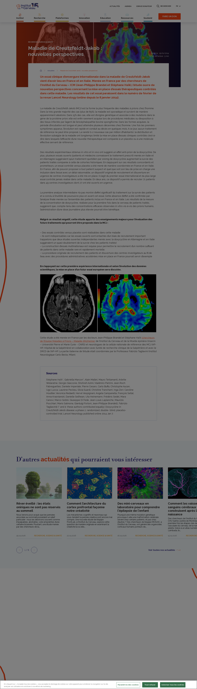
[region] (98, 684)
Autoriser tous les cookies (172, 685)
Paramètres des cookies (128, 685)
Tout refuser (150, 685)
